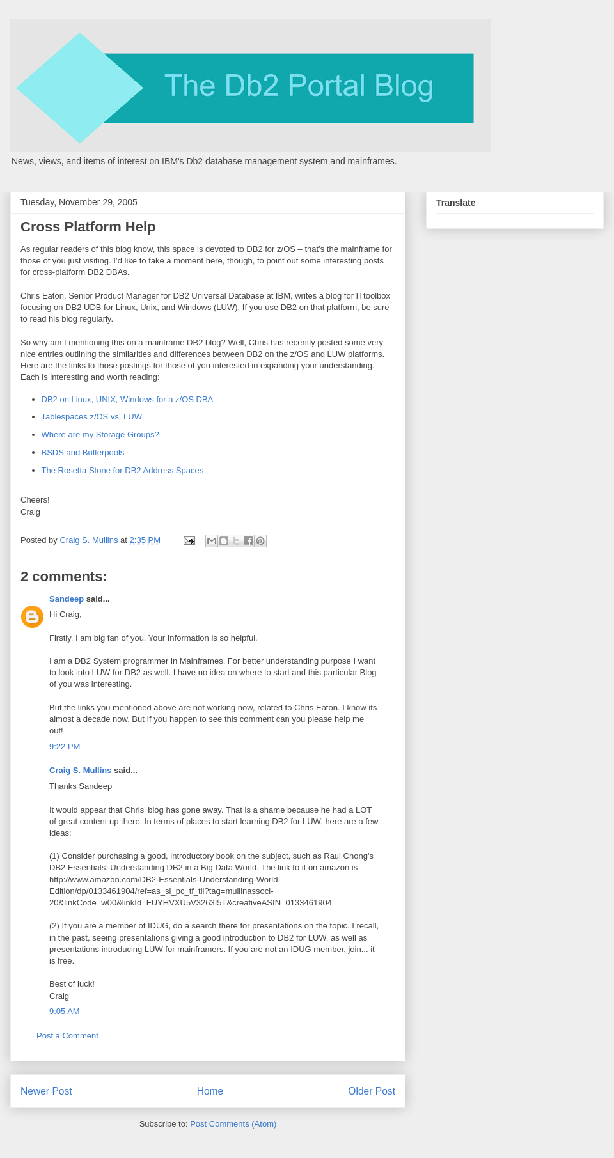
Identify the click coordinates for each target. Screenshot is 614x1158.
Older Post (371, 1091)
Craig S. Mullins (80, 770)
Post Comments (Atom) (233, 1124)
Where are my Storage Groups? (100, 434)
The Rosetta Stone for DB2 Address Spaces (123, 470)
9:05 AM (64, 1011)
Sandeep (66, 599)
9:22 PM (64, 746)
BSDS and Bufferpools (83, 452)
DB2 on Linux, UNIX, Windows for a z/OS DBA (128, 399)
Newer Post (46, 1091)
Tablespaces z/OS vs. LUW (92, 416)
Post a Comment (67, 1035)
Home (210, 1091)
